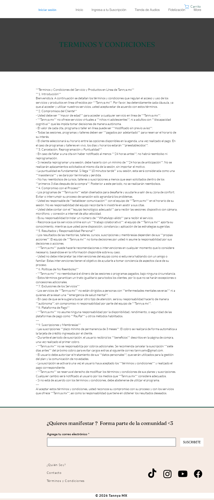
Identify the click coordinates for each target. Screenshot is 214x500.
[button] (197, 6)
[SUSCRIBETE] (192, 442)
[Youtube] (182, 473)
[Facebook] (198, 473)
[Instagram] (167, 473)
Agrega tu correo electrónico (67, 434)
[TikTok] (152, 473)
